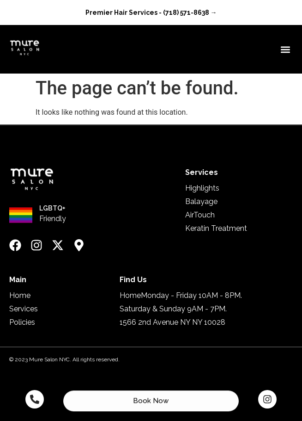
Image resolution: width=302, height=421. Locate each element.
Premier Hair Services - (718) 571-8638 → (151, 12)
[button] (285, 49)
